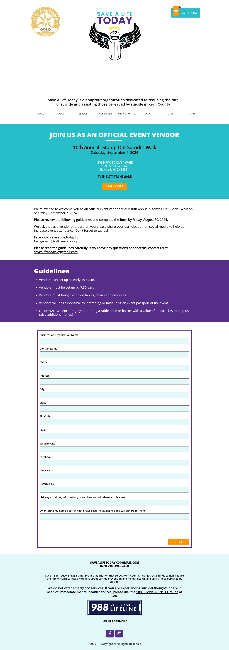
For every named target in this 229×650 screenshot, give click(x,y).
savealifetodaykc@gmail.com (56, 252)
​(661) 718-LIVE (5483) (114, 566)
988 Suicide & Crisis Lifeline (157, 592)
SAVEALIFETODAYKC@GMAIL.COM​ (114, 563)
